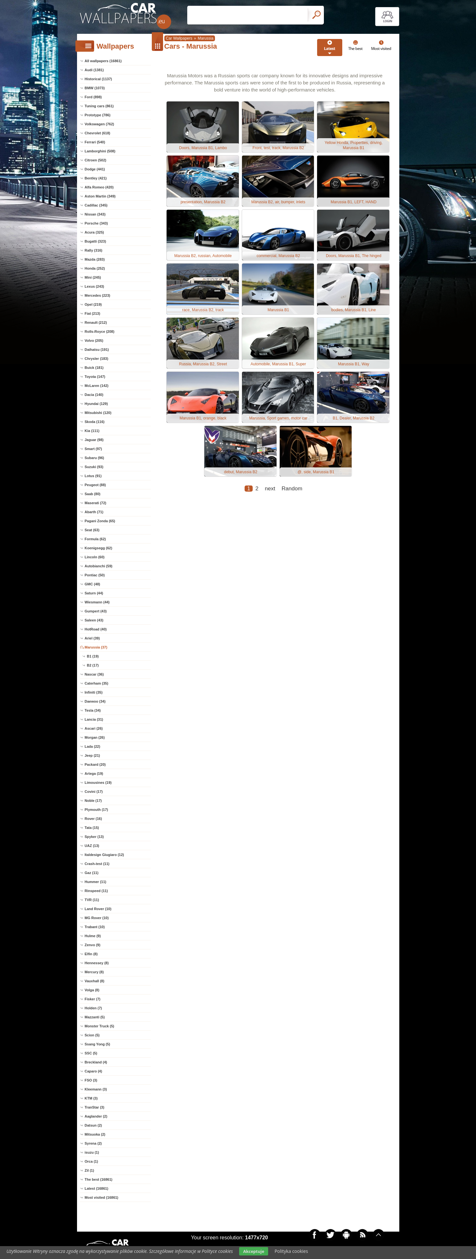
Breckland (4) (96, 1062)
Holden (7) (93, 1008)
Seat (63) (92, 530)
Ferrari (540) (95, 142)
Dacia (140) (94, 395)
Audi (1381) (94, 70)
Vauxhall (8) (94, 981)
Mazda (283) (95, 259)
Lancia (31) (94, 719)
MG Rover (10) (97, 918)
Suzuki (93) (94, 467)
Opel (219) (93, 304)
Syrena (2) (93, 1143)
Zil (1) (89, 1170)
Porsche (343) (96, 223)
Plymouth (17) (96, 810)
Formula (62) (95, 539)
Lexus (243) (94, 286)
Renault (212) (96, 322)
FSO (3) (91, 1080)
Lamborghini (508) (100, 151)
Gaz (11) (92, 873)
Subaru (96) (94, 458)
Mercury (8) (94, 972)
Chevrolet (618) (97, 133)
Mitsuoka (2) (95, 1134)
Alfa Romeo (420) (99, 187)
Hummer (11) (95, 882)
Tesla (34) (93, 710)
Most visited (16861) (102, 1197)
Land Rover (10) (98, 909)
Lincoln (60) (95, 557)
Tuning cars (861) (99, 106)
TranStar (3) (94, 1107)
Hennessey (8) (97, 963)
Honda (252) (95, 268)
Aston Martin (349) (100, 196)
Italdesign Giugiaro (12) (104, 855)
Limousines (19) (98, 782)
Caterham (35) (96, 683)
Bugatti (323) (95, 241)
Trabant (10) (95, 927)
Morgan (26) (95, 737)
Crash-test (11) (97, 864)
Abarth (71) (94, 512)
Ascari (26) (94, 728)
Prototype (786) (98, 115)
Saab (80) (93, 494)
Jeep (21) (92, 755)
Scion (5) (92, 1035)
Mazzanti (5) (95, 1017)
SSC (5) (91, 1053)
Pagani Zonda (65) (100, 521)
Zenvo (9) (93, 945)
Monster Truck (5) (99, 1026)
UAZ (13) (92, 846)
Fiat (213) (92, 313)
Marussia (205, 38)
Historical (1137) (98, 79)
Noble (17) (93, 800)
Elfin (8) (91, 954)
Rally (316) (93, 250)
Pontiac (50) (95, 575)
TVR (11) (92, 900)
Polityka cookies (291, 1251)
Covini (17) (94, 791)
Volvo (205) (94, 340)
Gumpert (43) (96, 611)
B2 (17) (93, 665)
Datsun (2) (93, 1125)
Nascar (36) (94, 674)
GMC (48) (92, 584)
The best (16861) (98, 1179)
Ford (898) (93, 97)
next (270, 494)
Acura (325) (94, 232)
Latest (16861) (96, 1188)
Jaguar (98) (94, 440)
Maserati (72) (95, 503)
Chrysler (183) (96, 358)
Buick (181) (94, 368)
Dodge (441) (95, 169)
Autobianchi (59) (98, 566)
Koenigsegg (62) (98, 548)
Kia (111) (92, 431)
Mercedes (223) (98, 295)
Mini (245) (93, 277)
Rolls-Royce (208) (99, 331)
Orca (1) (91, 1161)
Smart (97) (93, 449)
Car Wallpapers (179, 38)
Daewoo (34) (95, 701)
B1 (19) (93, 656)
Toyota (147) (95, 377)
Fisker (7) (93, 999)
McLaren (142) (97, 386)
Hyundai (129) (96, 404)
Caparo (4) (93, 1071)
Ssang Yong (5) (97, 1044)
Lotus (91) (93, 476)
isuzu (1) (92, 1152)
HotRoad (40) (96, 629)
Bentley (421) (96, 178)
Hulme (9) (93, 936)
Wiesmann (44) (97, 602)
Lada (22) (92, 746)
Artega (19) (94, 773)
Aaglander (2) (96, 1116)
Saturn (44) (94, 593)
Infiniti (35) (94, 692)
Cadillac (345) (96, 205)
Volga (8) (92, 990)
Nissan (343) (95, 214)
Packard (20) (95, 764)
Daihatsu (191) (97, 349)
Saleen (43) (94, 620)
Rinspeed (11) (96, 891)
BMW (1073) (95, 88)
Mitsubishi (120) (98, 413)
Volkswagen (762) (99, 124)
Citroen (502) (95, 160)
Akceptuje (253, 1251)
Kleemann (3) (96, 1089)
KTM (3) (91, 1098)
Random (292, 494)
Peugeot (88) (95, 485)
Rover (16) (93, 819)
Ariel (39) (92, 638)
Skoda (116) (95, 422)
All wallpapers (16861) (103, 61)
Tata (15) (92, 828)
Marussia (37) (96, 647)
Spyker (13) (94, 837)
